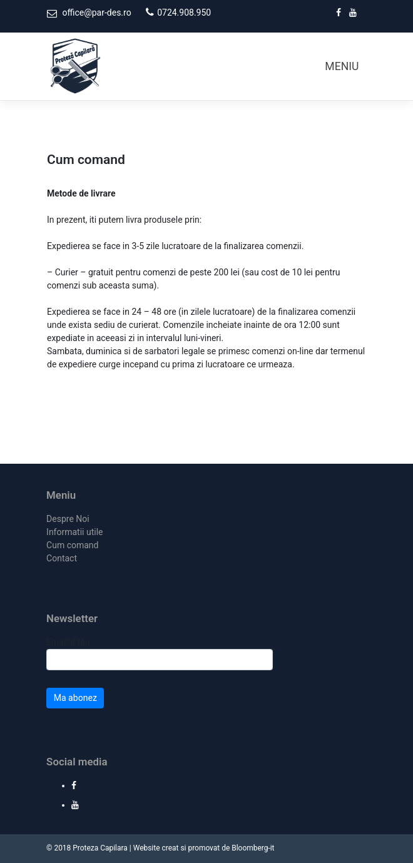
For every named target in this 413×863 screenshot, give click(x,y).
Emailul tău (159, 653)
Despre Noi (67, 519)
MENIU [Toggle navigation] (342, 66)
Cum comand (72, 545)
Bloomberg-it (253, 848)
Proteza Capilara (100, 848)
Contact (61, 558)
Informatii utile (74, 532)
